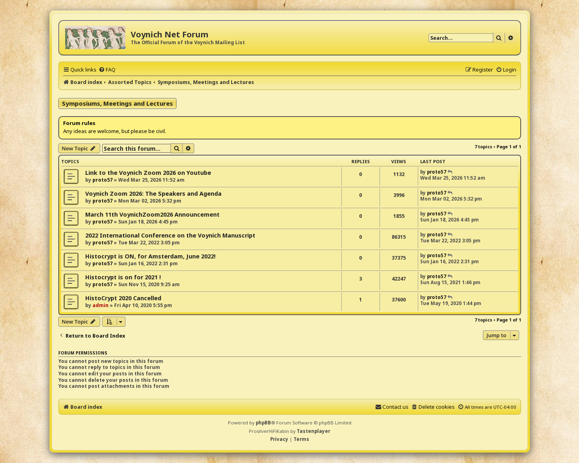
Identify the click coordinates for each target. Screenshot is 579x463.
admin (100, 305)
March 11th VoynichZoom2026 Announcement (152, 214)
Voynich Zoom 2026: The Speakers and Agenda (153, 193)
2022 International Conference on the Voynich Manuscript (170, 235)
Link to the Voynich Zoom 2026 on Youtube (148, 172)
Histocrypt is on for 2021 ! (123, 277)
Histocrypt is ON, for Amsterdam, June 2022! (150, 256)
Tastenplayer (313, 431)
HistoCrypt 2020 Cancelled (123, 298)
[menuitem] (107, 69)
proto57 (102, 179)
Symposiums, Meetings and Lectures (117, 103)
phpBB (263, 423)
